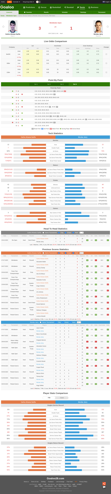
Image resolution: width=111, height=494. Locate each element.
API (76, 481)
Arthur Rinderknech (41, 298)
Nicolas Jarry (98, 27)
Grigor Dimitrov (40, 286)
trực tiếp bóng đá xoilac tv (63, 484)
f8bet (69, 486)
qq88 (39, 484)
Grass (68, 232)
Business (93, 7)
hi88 (55, 486)
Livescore (9, 12)
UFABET (79, 484)
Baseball (69, 7)
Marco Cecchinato (41, 334)
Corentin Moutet (40, 361)
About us (26, 481)
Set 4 (75, 84)
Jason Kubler (40, 328)
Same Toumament (50, 232)
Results (46, 12)
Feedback (51, 481)
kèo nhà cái (51, 484)
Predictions (29, 7)
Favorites (28, 12)
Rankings (83, 12)
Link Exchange (60, 481)
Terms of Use (35, 481)
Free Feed (69, 481)
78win (60, 486)
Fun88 (44, 484)
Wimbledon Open (11, 15)
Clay (61, 232)
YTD (49, 398)
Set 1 (36, 84)
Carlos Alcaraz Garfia (12, 27)
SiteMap (43, 481)
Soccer (42, 7)
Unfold (75, 486)
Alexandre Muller (41, 261)
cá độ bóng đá (48, 486)
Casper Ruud (40, 367)
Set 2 (49, 84)
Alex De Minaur (40, 274)
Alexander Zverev (41, 346)
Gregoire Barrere (41, 340)
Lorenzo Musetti (40, 316)
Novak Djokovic (40, 304)
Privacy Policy (83, 481)
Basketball (55, 7)
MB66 (36, 486)
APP (9, 2)
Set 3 (62, 84)
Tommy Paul (39, 376)
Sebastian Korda (41, 280)
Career (62, 398)
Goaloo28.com (55, 478)
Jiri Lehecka (39, 292)
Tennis (81, 7)
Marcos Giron (40, 373)
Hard (75, 232)
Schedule (65, 12)
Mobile (3, 2)
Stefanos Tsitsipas (41, 310)
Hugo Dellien (40, 385)
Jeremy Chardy (40, 267)
